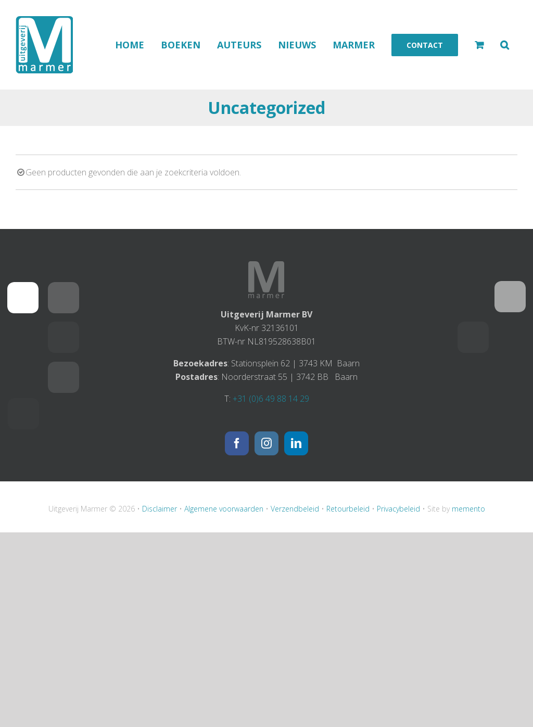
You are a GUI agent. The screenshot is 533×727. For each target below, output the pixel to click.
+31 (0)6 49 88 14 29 (271, 398)
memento (468, 509)
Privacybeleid (398, 509)
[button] (504, 45)
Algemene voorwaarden (223, 509)
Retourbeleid (348, 509)
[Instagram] (266, 443)
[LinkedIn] (296, 443)
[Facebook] (237, 443)
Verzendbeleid (295, 509)
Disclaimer (159, 509)
